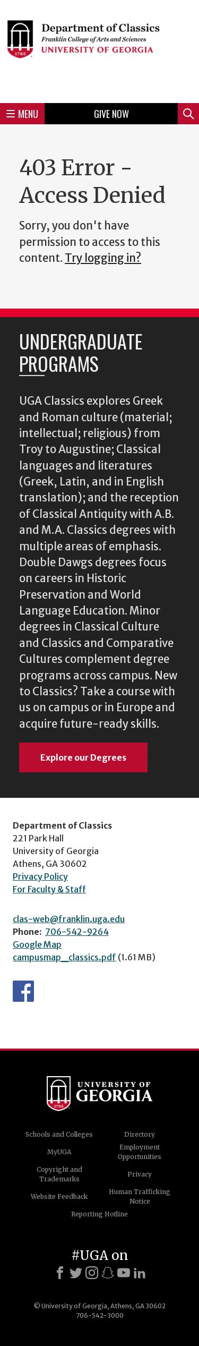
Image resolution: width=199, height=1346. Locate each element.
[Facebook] (60, 1272)
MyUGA (59, 1152)
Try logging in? (103, 258)
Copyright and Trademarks (59, 1174)
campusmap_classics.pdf (64, 957)
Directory (139, 1134)
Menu (22, 114)
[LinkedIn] (139, 1272)
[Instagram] (91, 1272)
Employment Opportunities (139, 1152)
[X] (76, 1272)
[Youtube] (123, 1272)
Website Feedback (59, 1196)
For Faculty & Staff (49, 889)
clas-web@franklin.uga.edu (69, 919)
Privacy (139, 1174)
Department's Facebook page (23, 991)
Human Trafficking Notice (139, 1196)
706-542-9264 (77, 931)
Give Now (111, 114)
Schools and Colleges (59, 1134)
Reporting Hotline (99, 1214)
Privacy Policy (40, 876)
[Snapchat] (107, 1272)
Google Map (37, 944)
